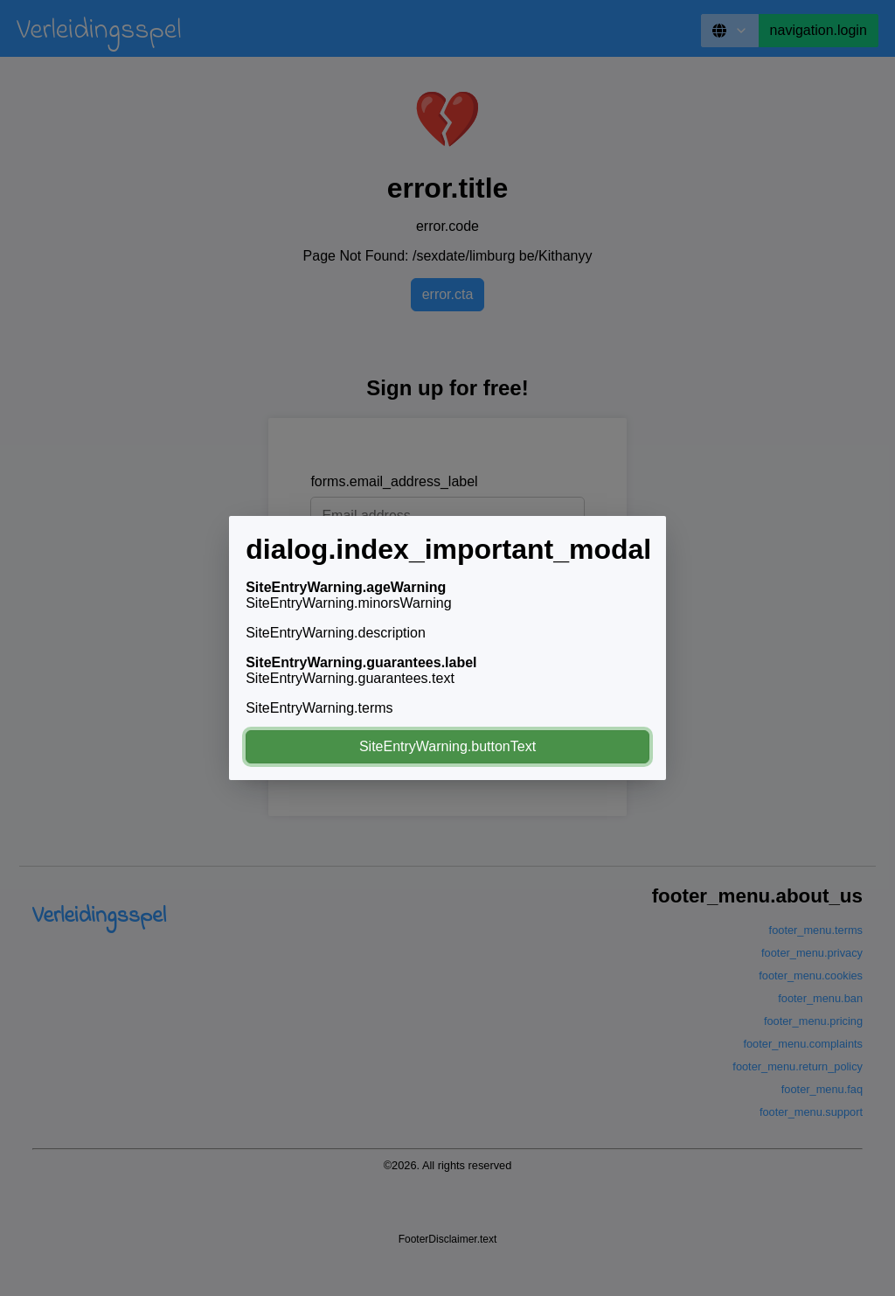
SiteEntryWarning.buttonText (447, 746)
